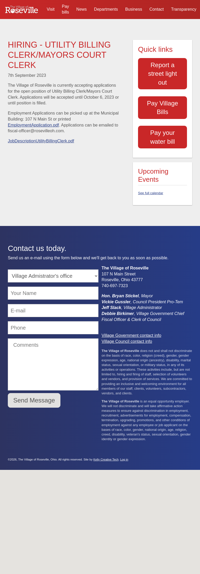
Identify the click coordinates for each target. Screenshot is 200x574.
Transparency (183, 9)
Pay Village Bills (162, 108)
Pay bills (65, 9)
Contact (156, 9)
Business (133, 9)
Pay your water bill (162, 137)
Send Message (34, 400)
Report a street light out (162, 73)
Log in (124, 459)
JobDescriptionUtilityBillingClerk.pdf (41, 140)
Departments (106, 9)
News (81, 9)
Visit (51, 9)
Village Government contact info (131, 335)
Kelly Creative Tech (105, 459)
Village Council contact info (127, 341)
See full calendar (150, 193)
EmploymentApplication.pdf (33, 125)
